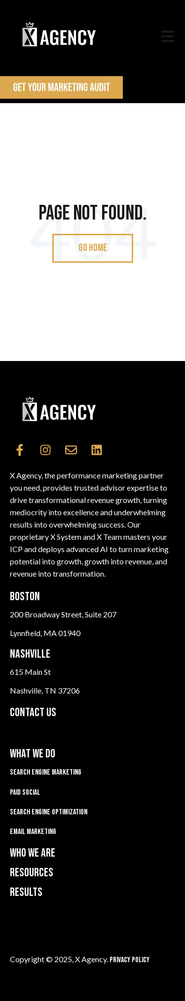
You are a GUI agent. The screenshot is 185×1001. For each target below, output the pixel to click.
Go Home (92, 248)
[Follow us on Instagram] (45, 450)
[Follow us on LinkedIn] (97, 450)
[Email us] (71, 450)
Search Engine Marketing (45, 772)
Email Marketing (33, 831)
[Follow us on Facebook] (20, 450)
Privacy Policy (129, 960)
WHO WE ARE (32, 853)
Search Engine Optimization (48, 812)
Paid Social (25, 792)
